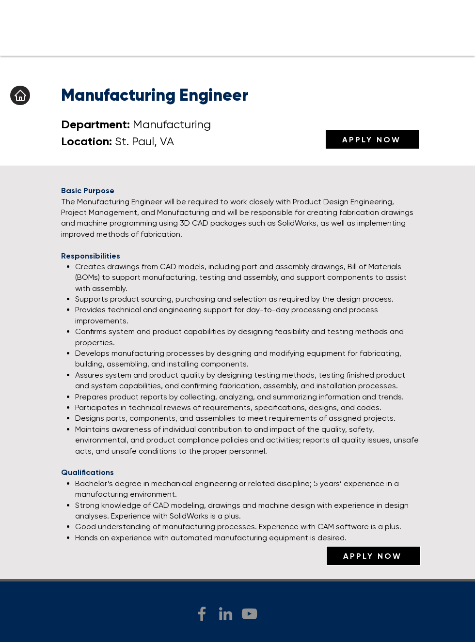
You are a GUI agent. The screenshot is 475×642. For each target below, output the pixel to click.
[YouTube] (249, 613)
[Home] (20, 95)
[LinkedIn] (225, 613)
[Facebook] (201, 613)
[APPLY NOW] (372, 139)
